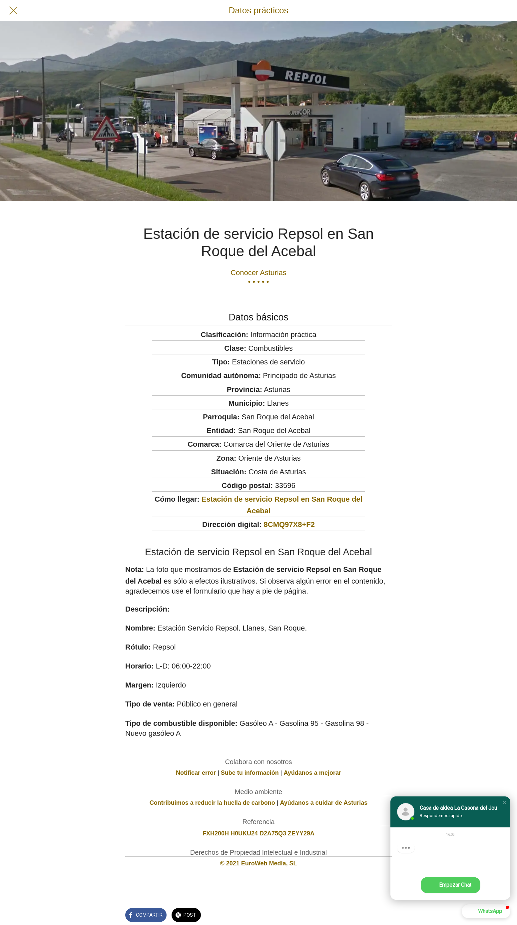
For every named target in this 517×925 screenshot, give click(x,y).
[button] (504, 802)
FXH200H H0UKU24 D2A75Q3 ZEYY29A (258, 833)
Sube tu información (250, 772)
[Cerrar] (13, 11)
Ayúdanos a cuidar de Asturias (324, 802)
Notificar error (196, 772)
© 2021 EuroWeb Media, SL (258, 863)
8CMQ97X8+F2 (289, 524)
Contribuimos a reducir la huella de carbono (212, 802)
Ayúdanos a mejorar (312, 772)
